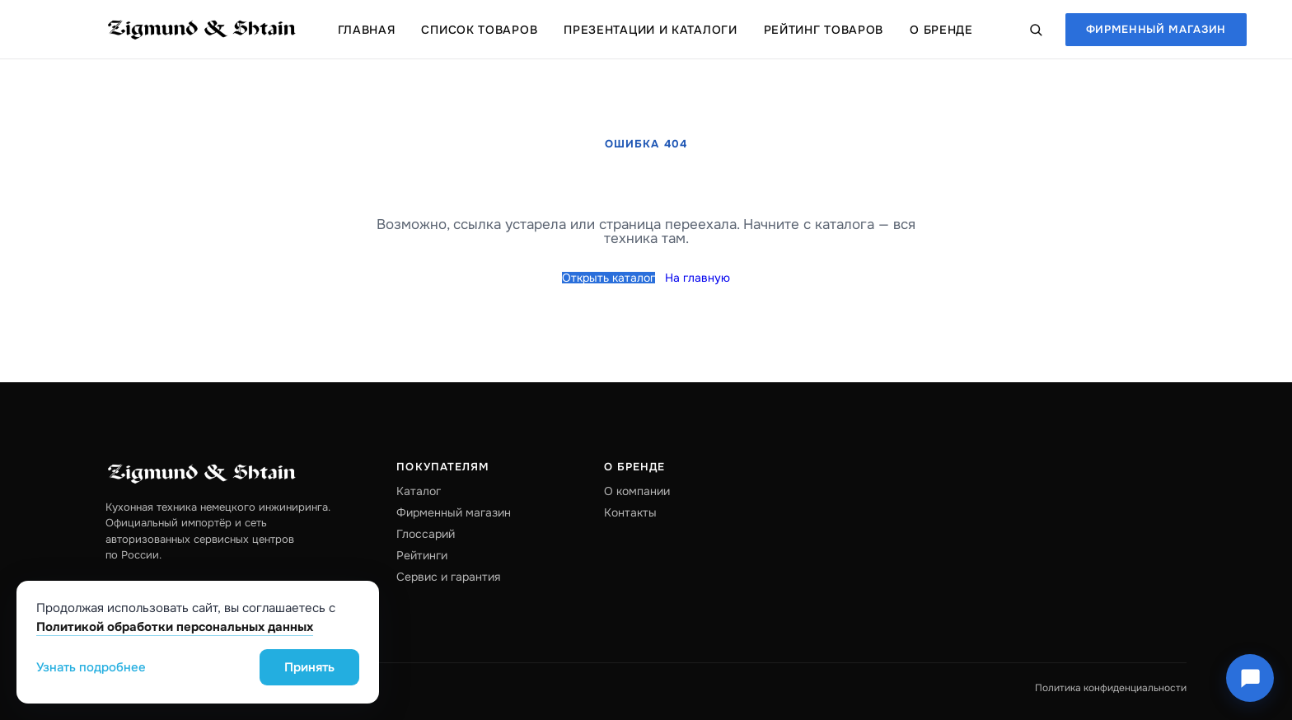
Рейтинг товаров (824, 29)
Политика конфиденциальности (1111, 688)
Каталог (418, 491)
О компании (637, 491)
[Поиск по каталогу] (1035, 29)
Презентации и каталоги (650, 29)
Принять (309, 667)
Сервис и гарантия (448, 576)
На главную (697, 277)
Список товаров (479, 29)
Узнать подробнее (91, 668)
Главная (367, 29)
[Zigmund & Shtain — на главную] (201, 29)
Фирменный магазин (1156, 29)
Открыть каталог (608, 277)
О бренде (941, 29)
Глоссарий (425, 533)
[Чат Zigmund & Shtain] (1250, 678)
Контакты (630, 512)
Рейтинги (421, 555)
